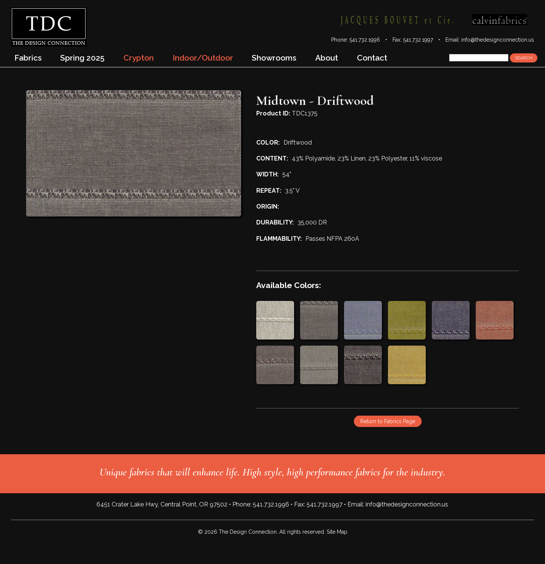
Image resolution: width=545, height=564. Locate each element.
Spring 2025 (82, 57)
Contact (372, 57)
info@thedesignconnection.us (497, 40)
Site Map (337, 532)
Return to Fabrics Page (387, 421)
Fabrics (28, 57)
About (326, 57)
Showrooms (274, 57)
